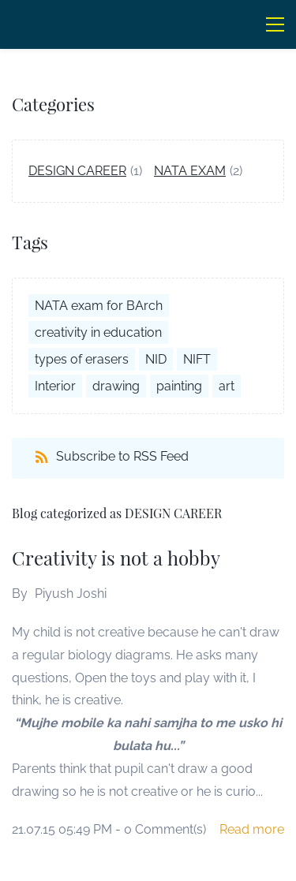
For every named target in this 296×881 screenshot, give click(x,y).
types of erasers (82, 359)
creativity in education (98, 332)
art (226, 386)
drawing (116, 386)
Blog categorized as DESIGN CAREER (117, 513)
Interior (55, 386)
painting (179, 386)
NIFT (197, 359)
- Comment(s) (160, 829)
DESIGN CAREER (77, 170)
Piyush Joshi (71, 593)
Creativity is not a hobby (116, 557)
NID (156, 359)
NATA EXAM (190, 170)
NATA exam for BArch (99, 305)
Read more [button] (251, 829)
